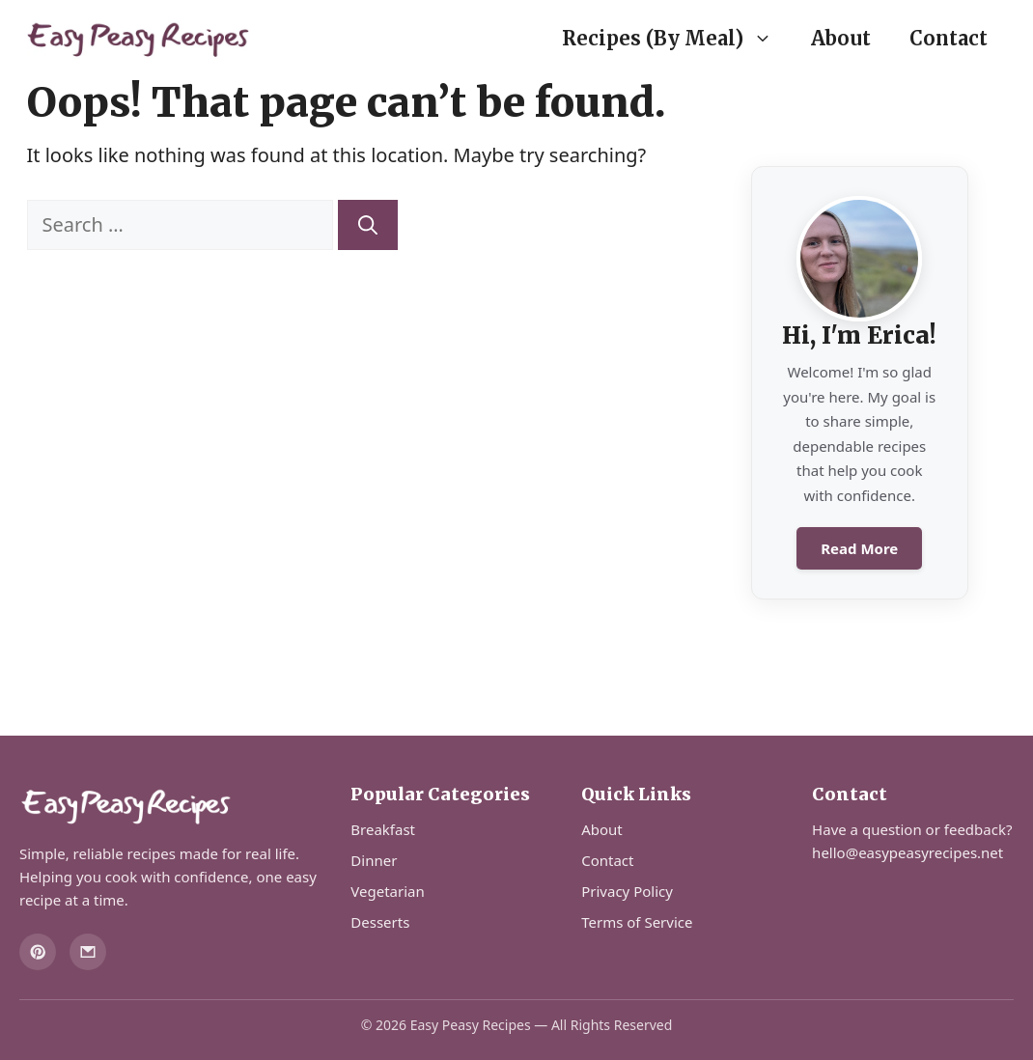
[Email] (88, 952)
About (841, 38)
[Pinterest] (37, 952)
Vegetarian (387, 891)
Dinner (373, 860)
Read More (859, 548)
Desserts (379, 922)
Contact (948, 38)
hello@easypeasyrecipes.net (907, 852)
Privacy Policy (627, 891)
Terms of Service (636, 922)
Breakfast (382, 829)
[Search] (368, 225)
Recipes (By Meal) (677, 39)
